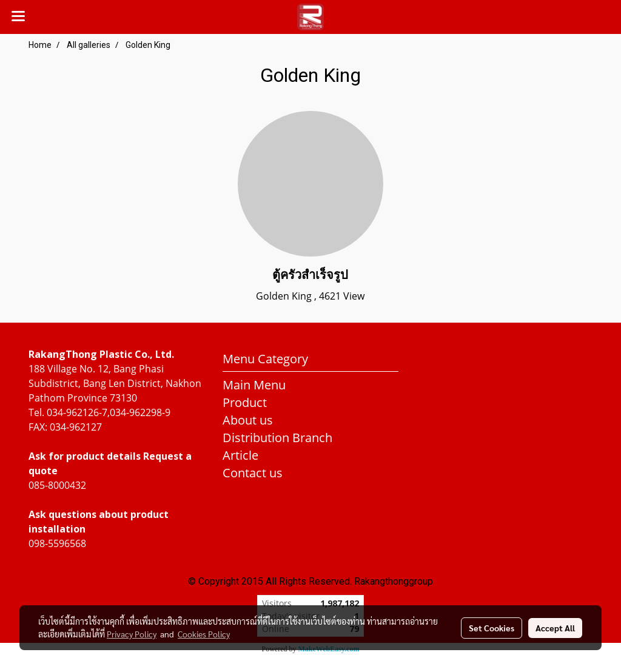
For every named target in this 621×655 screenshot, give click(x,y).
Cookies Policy (204, 633)
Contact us (253, 473)
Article (240, 455)
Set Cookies (491, 627)
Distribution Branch (277, 437)
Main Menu (254, 385)
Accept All (555, 627)
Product (245, 402)
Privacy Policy (131, 633)
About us (248, 420)
